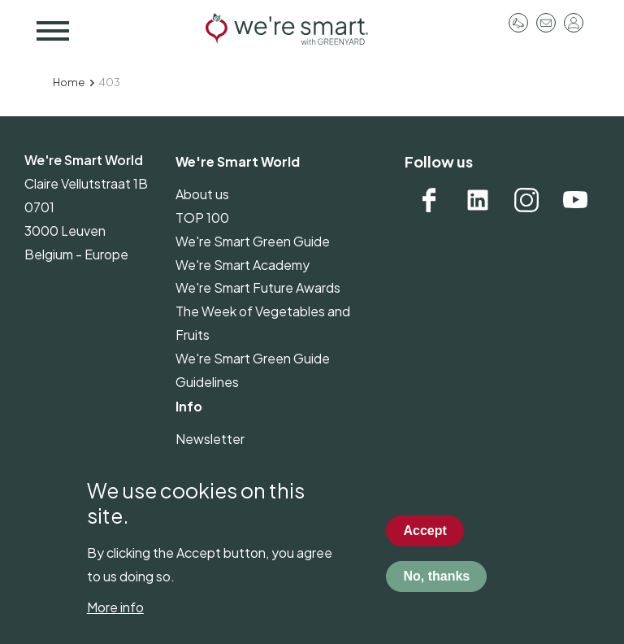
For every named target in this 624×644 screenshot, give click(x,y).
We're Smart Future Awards (258, 287)
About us (202, 193)
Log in (573, 23)
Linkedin (478, 200)
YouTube (575, 200)
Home (68, 82)
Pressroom (518, 23)
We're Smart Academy (243, 264)
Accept (424, 546)
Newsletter (210, 438)
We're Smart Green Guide (253, 241)
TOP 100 (202, 217)
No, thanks (436, 591)
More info (115, 623)
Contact (546, 23)
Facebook (429, 200)
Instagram (526, 200)
